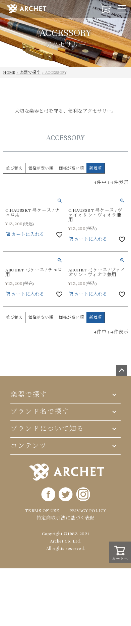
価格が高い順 (71, 168)
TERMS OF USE (42, 510)
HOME (9, 72)
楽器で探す (30, 72)
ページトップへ (121, 370)
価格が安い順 (40, 168)
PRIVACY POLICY (87, 510)
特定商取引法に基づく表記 (66, 518)
